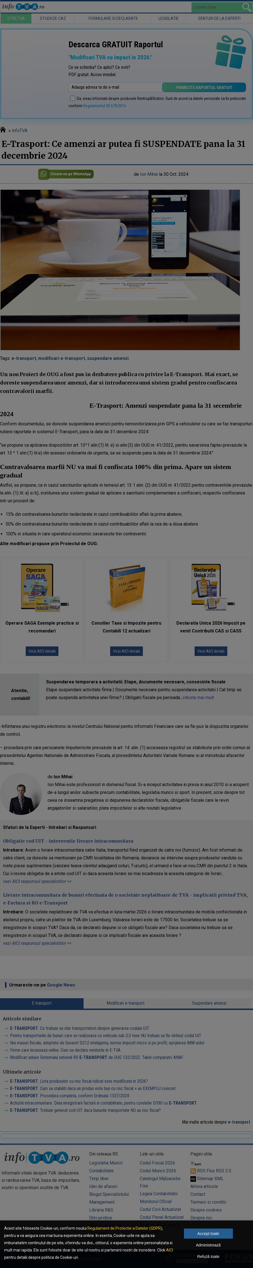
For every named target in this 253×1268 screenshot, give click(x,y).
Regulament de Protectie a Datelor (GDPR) (125, 1228)
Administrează (208, 1245)
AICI (169, 1250)
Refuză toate (208, 1256)
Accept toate (208, 1233)
